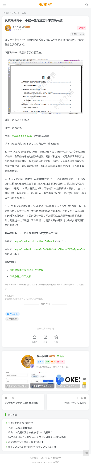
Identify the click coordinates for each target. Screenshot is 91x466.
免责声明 (57, 458)
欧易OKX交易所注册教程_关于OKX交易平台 (30, 432)
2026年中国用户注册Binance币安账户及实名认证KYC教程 (37, 437)
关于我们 (34, 458)
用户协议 (45, 458)
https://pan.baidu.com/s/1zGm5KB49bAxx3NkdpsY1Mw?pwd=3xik (49, 249)
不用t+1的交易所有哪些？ (21, 427)
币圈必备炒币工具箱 (20, 276)
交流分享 (15, 13)
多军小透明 (18, 26)
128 (40, 362)
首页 (6, 13)
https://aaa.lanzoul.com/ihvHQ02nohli (34, 241)
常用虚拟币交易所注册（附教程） (28, 270)
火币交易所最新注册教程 (20, 423)
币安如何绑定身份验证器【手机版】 (26, 442)
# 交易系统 (12, 319)
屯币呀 (56, 462)
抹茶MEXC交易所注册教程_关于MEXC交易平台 (32, 447)
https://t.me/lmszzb (22, 135)
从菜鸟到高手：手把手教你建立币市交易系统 (33, 20)
